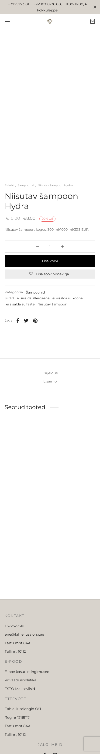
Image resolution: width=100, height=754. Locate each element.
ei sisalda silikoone (67, 303)
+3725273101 (15, 635)
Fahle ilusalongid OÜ (23, 718)
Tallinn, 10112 (15, 661)
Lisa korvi (50, 265)
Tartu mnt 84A (18, 652)
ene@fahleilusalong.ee (24, 644)
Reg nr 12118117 (17, 727)
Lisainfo (50, 391)
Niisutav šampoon (52, 309)
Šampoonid (26, 190)
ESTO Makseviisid (20, 698)
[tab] (50, 383)
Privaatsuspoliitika (20, 690)
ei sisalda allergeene (33, 303)
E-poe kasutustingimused (27, 681)
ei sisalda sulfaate (20, 309)
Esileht (9, 190)
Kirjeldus (50, 383)
